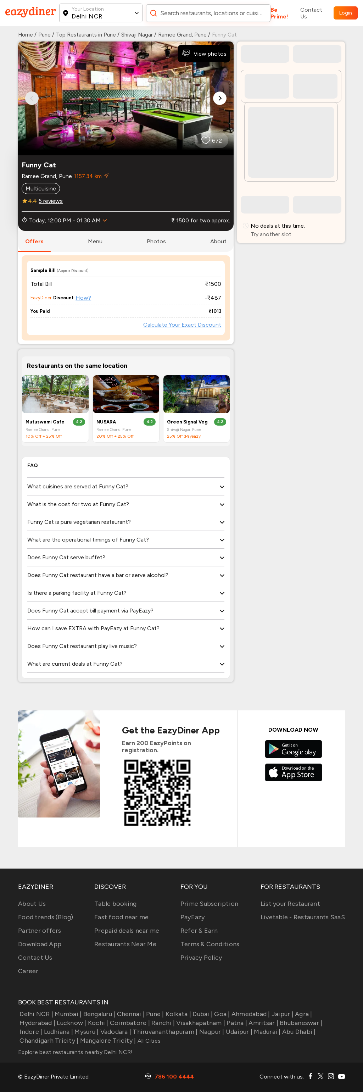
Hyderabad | (36, 1023)
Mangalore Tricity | (107, 1040)
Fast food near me (121, 917)
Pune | (154, 1014)
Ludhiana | (57, 1032)
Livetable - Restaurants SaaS (303, 917)
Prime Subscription (209, 904)
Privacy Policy (201, 957)
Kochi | (97, 1023)
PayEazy (192, 917)
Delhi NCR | (35, 1014)
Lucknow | (70, 1023)
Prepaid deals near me (126, 931)
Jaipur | (282, 1014)
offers (34, 241)
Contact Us (311, 13)
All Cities (148, 1040)
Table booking (115, 904)
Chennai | (130, 1014)
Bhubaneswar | (300, 1023)
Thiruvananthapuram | (164, 1032)
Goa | (221, 1014)
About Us (32, 904)
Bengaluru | (98, 1014)
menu (95, 241)
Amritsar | (262, 1023)
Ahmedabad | (250, 1014)
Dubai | (202, 1014)
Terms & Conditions (210, 944)
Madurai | (266, 1032)
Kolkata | (177, 1014)
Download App (39, 944)
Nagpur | (210, 1032)
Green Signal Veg (187, 422)
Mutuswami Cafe (45, 422)
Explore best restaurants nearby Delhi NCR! (75, 1052)
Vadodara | (115, 1032)
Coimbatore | (129, 1023)
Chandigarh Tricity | (48, 1040)
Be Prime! (279, 13)
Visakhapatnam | (200, 1023)
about (218, 241)
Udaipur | (238, 1032)
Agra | (303, 1014)
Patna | (236, 1023)
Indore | (30, 1032)
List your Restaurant (290, 904)
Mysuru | (86, 1032)
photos (156, 241)
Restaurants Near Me (125, 944)
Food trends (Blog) (45, 917)
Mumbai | (67, 1014)
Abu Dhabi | (298, 1032)
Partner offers (39, 931)
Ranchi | (162, 1023)
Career (28, 971)
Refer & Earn (199, 931)
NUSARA (106, 422)
